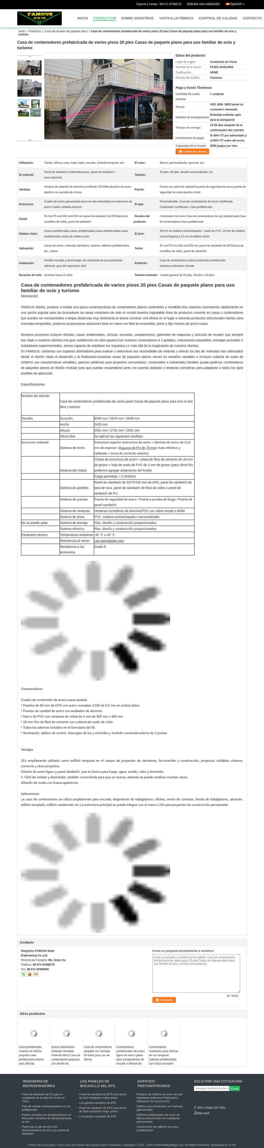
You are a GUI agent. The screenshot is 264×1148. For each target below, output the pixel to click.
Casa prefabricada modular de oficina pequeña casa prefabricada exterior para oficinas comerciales (31, 1057)
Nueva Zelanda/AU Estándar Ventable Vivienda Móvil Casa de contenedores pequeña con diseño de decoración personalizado (65, 1059)
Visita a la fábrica (176, 18)
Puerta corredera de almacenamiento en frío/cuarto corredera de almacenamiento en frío (47, 1118)
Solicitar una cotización (203, 4)
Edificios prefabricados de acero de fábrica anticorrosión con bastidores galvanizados (158, 1118)
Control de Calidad (218, 18)
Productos (104, 18)
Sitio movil (201, 1113)
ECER (232, 1145)
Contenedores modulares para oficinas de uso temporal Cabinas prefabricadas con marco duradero (163, 1055)
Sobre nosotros (137, 18)
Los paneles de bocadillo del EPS (97, 1083)
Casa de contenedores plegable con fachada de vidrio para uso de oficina (98, 1053)
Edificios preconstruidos (154, 1083)
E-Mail (198, 1107)
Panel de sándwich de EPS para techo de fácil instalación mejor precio (102, 1096)
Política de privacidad (41, 1145)
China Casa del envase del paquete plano (82, 1145)
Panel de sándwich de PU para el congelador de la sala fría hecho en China (43, 1098)
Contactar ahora (194, 151)
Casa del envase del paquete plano (66, 31)
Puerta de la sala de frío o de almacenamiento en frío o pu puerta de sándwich (45, 1130)
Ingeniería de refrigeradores (39, 1083)
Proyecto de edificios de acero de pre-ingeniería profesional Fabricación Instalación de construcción (160, 1098)
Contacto (252, 18)
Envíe (235, 1088)
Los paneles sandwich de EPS (97, 1103)
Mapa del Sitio (215, 1107)
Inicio (82, 18)
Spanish (238, 3)
